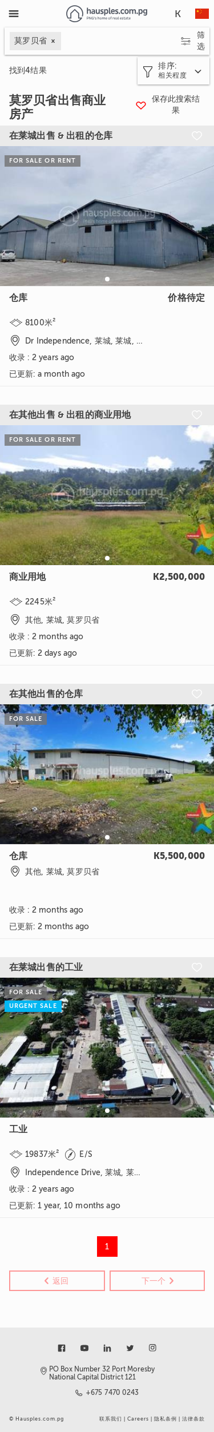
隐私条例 (165, 1419)
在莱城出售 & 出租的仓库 (60, 136)
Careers (138, 1419)
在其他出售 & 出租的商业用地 (70, 415)
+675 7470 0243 (112, 1393)
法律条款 (193, 1419)
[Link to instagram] (153, 1348)
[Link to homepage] (106, 14)
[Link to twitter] (130, 1348)
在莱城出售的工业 (46, 967)
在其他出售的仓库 (46, 694)
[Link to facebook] (61, 1348)
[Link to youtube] (84, 1348)
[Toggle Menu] (13, 13)
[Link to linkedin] (107, 1348)
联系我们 (110, 1419)
